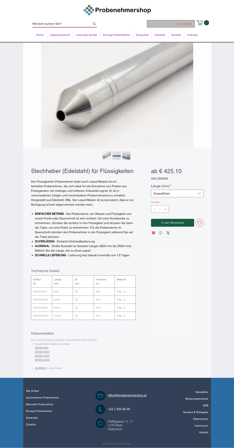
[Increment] (165, 209)
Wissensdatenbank (196, 398)
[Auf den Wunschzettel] (200, 223)
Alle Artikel (32, 390)
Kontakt (203, 432)
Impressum (201, 425)
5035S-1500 (42, 355)
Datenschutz (200, 418)
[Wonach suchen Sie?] (58, 23)
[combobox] (177, 193)
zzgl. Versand (159, 178)
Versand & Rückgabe (195, 412)
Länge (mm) (161, 186)
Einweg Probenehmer (39, 411)
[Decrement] (154, 209)
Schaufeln (32, 417)
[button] (202, 22)
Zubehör (31, 424)
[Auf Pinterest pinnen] (153, 233)
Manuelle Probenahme (39, 404)
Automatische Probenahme (42, 397)
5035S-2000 (42, 360)
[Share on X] (168, 233)
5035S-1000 (42, 351)
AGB (205, 405)
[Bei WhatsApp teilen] (160, 233)
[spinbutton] (159, 209)
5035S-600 (41, 347)
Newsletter (201, 392)
